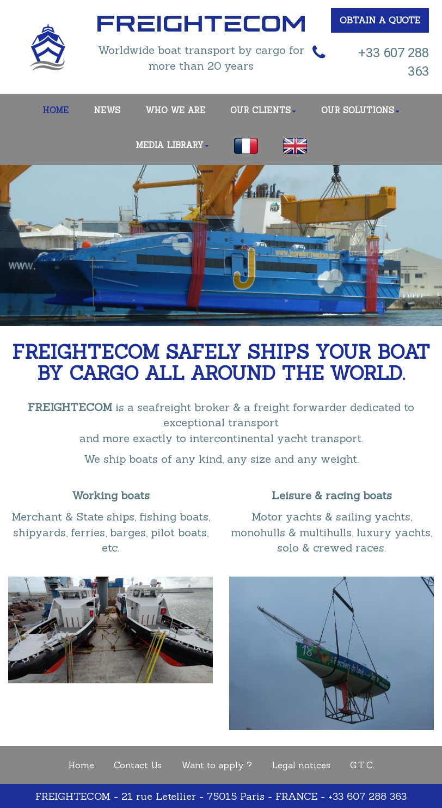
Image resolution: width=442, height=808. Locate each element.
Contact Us (138, 765)
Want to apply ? (216, 765)
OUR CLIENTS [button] (263, 110)
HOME (55, 110)
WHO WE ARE (175, 110)
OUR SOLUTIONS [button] (360, 110)
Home (81, 765)
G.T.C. (362, 765)
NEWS (107, 110)
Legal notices (301, 765)
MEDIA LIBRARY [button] (172, 145)
